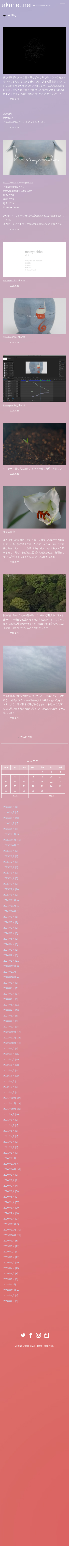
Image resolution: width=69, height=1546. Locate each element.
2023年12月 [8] (11, 966)
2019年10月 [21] (12, 1235)
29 (33, 791)
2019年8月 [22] (11, 1246)
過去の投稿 (26, 736)
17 (51, 781)
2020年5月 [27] (11, 1196)
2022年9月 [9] (10, 1048)
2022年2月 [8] (10, 1087)
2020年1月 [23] (11, 1218)
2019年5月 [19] (11, 1262)
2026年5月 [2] (10, 807)
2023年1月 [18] (11, 1026)
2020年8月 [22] (11, 1180)
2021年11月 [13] (12, 1103)
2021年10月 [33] (12, 1109)
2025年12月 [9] (11, 834)
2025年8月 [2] (10, 856)
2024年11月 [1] (11, 905)
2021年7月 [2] (10, 1125)
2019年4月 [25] (11, 1268)
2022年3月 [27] (11, 1081)
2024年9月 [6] (10, 916)
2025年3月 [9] (10, 884)
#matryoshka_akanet (14, 280)
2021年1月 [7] (10, 1152)
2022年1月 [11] (11, 1092)
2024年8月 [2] (10, 922)
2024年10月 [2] (11, 911)
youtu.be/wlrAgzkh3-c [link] (18, 182)
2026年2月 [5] (10, 823)
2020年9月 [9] (10, 1174)
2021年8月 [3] (10, 1119)
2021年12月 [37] (12, 1098)
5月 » (51, 796)
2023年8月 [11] (11, 988)
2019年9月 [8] (10, 1240)
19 (6, 786)
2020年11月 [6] (11, 1163)
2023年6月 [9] (10, 999)
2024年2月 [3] (10, 955)
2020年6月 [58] (11, 1191)
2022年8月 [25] (11, 1054)
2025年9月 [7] (10, 851)
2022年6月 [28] (11, 1065)
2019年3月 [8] (10, 1273)
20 (15, 786)
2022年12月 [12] (12, 1032)
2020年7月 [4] (10, 1185)
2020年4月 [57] (11, 1202)
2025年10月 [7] (11, 845)
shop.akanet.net (39, 224)
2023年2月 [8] (10, 1021)
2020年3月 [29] (11, 1207)
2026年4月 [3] (10, 812)
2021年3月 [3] (10, 1141)
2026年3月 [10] (11, 818)
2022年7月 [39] (11, 1059)
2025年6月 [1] (10, 867)
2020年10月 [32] (12, 1169)
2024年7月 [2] (10, 927)
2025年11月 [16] (12, 840)
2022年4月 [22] (11, 1076)
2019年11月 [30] (12, 1229)
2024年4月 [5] (10, 944)
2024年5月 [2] (10, 938)
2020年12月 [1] (11, 1158)
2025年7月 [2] (10, 862)
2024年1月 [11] (11, 960)
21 (24, 786)
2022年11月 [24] (12, 1037)
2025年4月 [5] (10, 878)
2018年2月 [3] (10, 1301)
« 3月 (15, 796)
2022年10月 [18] (12, 1043)
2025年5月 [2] (10, 873)
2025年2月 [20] (11, 889)
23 (42, 786)
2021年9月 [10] (11, 1114)
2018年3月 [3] (10, 1295)
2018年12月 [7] (11, 1284)
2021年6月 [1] (10, 1130)
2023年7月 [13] (11, 993)
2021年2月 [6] (10, 1147)
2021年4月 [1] (10, 1136)
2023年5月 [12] (11, 1004)
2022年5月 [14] (11, 1070)
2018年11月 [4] (11, 1290)
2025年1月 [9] (10, 895)
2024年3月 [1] (10, 949)
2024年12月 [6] (11, 900)
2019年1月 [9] (10, 1279)
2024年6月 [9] (10, 933)
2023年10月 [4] (11, 977)
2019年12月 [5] (11, 1224)
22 (33, 786)
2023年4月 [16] (11, 1010)
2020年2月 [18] (11, 1213)
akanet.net (17, 5)
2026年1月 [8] (10, 829)
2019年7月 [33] (11, 1251)
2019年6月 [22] (11, 1257)
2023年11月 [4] (11, 971)
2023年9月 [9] (10, 982)
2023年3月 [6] (10, 1015)
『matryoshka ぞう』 (14, 122)
